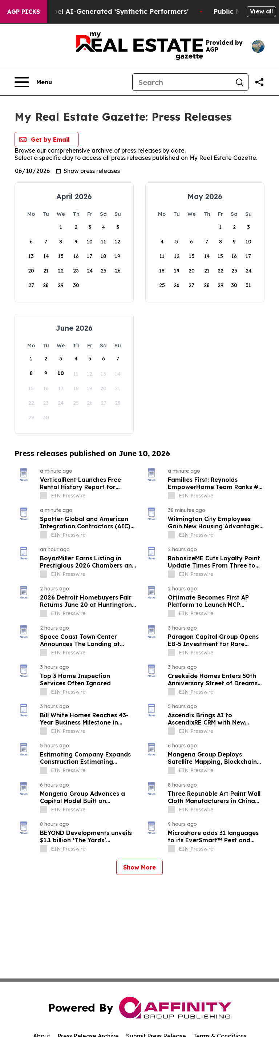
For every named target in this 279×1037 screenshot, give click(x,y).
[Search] (182, 82)
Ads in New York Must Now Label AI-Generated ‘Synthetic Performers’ (120, 11)
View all (261, 11)
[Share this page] (259, 82)
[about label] (43, 495)
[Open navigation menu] (33, 82)
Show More (139, 867)
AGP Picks (23, 11)
